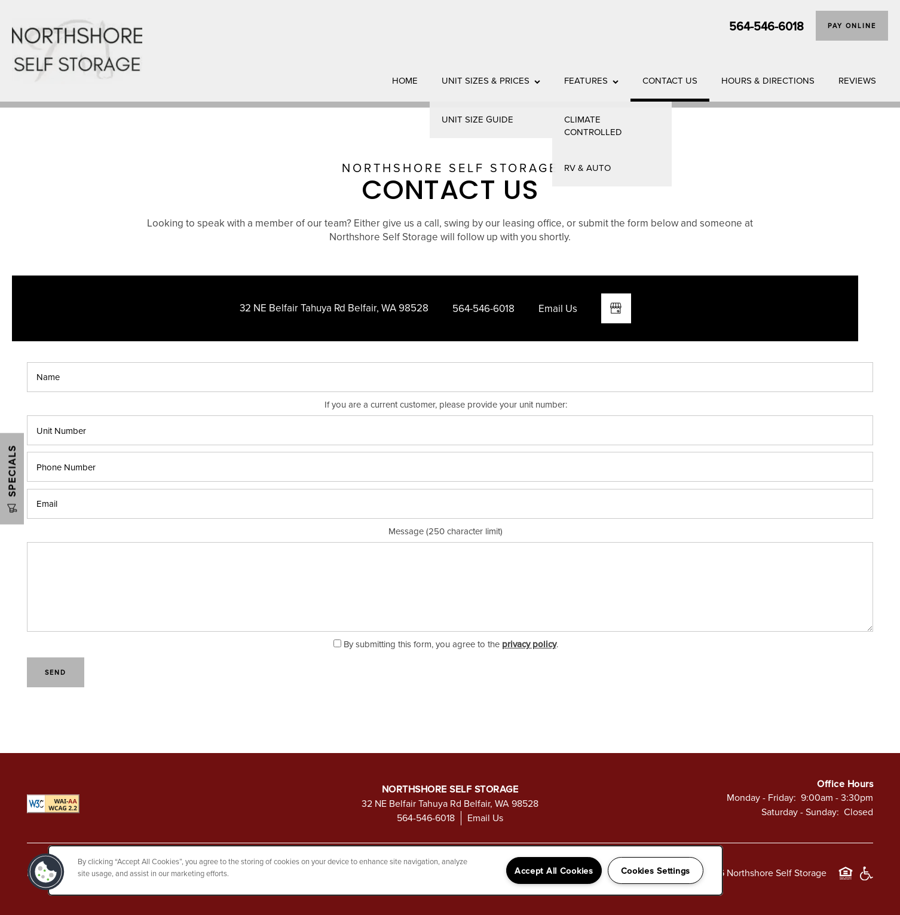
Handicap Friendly (866, 878)
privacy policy (529, 644)
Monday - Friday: (761, 797)
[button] (852, 26)
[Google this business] (616, 308)
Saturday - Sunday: (800, 811)
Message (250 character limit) (445, 531)
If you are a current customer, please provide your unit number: (446, 405)
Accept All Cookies (554, 870)
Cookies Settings (656, 870)
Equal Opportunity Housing (845, 878)
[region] (385, 870)
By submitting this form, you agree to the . (451, 644)
